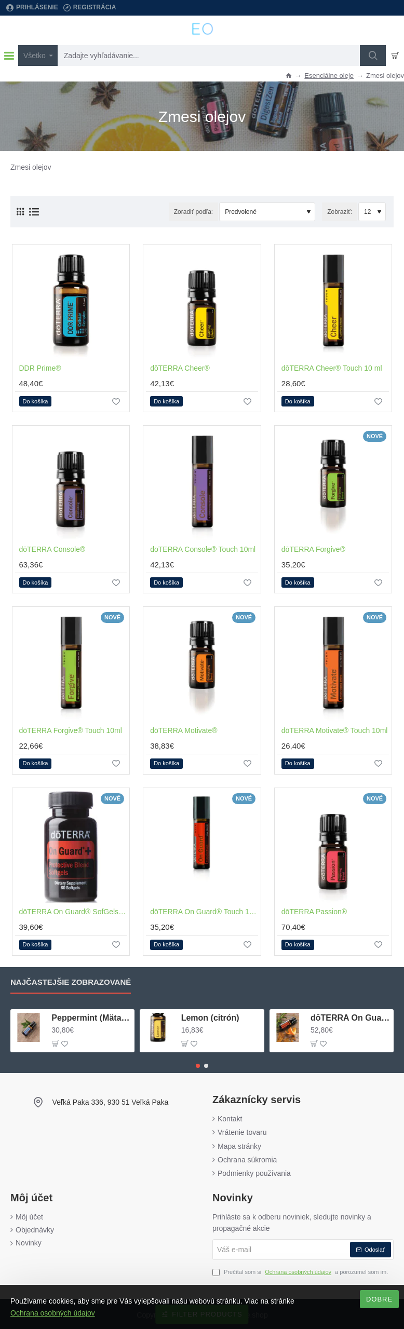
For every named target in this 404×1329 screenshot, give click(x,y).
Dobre (379, 1299)
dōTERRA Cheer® (180, 367)
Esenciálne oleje (329, 75)
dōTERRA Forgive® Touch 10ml (70, 729)
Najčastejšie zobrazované (70, 981)
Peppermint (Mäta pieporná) (91, 1016)
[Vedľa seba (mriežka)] (20, 211)
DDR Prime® (40, 367)
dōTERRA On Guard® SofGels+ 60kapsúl (73, 910)
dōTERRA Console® (52, 548)
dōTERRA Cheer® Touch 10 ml (331, 367)
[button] (35, 401)
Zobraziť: (339, 210)
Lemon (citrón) (210, 1016)
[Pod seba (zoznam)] (34, 211)
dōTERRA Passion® (314, 910)
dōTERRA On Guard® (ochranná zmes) (350, 1016)
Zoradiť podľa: (193, 210)
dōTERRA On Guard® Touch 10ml (204, 910)
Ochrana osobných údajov (52, 1313)
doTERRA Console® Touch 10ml (202, 548)
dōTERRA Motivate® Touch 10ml (334, 729)
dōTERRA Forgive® (313, 548)
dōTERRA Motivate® (183, 729)
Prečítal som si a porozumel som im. (300, 1272)
